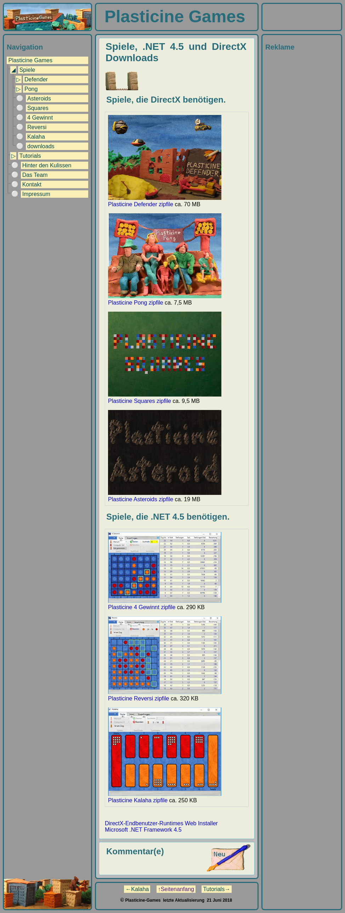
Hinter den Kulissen (47, 165)
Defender (36, 79)
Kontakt (31, 184)
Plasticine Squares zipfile (164, 398)
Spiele (27, 70)
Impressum (36, 194)
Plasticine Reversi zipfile (164, 695)
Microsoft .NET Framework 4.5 (143, 830)
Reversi (36, 127)
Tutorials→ (216, 889)
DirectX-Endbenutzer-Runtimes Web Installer (161, 823)
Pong (31, 89)
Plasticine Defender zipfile (164, 201)
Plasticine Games (30, 60)
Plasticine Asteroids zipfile (164, 496)
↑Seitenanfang (176, 889)
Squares (38, 108)
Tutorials (30, 156)
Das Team (35, 175)
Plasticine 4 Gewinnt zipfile (164, 604)
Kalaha (36, 137)
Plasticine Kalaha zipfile (164, 797)
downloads (41, 146)
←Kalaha (137, 889)
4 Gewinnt (40, 118)
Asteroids (39, 99)
